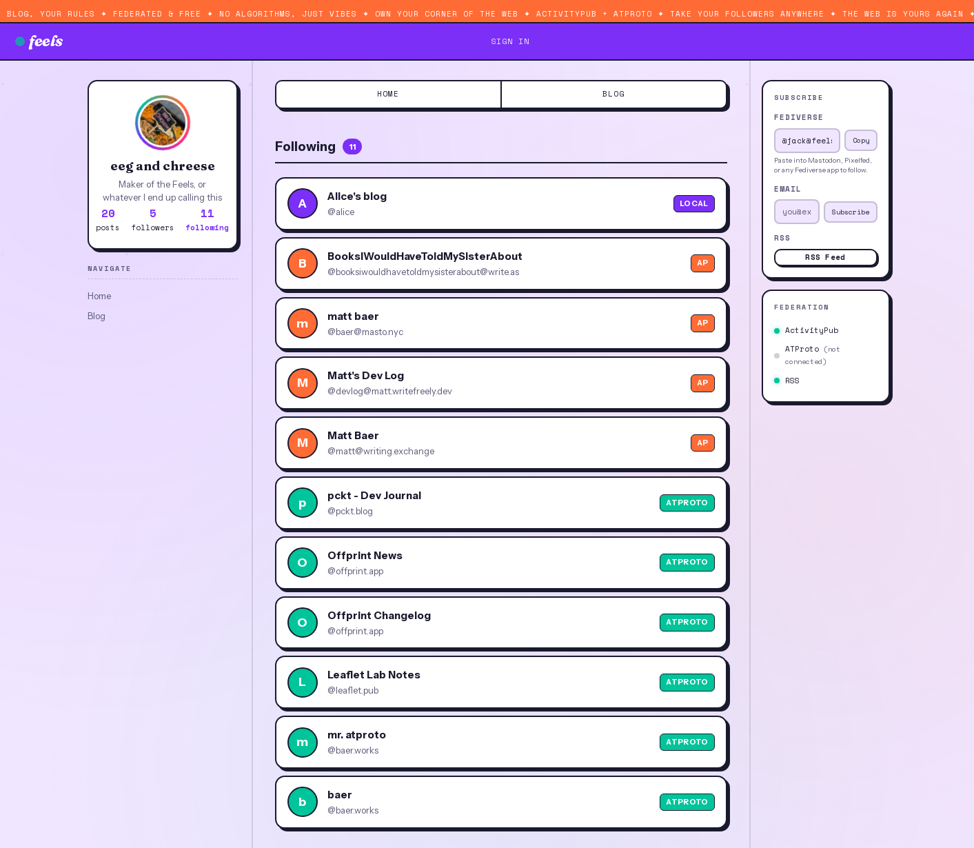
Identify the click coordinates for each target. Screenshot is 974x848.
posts (108, 219)
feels (40, 40)
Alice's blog (357, 196)
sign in (510, 41)
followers (152, 219)
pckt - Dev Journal (374, 495)
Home (99, 295)
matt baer (353, 316)
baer (339, 794)
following (207, 219)
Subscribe (850, 212)
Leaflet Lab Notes (373, 674)
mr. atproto (356, 734)
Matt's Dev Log (365, 375)
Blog (96, 315)
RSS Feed (825, 257)
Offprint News (365, 555)
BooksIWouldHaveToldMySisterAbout (424, 256)
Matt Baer (353, 435)
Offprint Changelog (379, 615)
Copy (861, 140)
